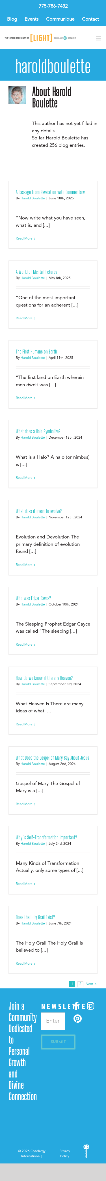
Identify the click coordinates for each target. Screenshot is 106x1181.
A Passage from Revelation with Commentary (50, 192)
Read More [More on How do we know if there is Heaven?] (24, 724)
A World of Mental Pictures (36, 272)
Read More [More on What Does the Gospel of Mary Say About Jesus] (24, 804)
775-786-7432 (53, 6)
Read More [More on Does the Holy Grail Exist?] (24, 964)
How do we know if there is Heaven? (44, 678)
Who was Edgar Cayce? (33, 598)
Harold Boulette (33, 198)
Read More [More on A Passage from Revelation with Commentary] (24, 238)
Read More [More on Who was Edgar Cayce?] (24, 644)
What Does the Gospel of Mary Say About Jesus (52, 758)
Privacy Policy (64, 1154)
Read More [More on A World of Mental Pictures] (24, 318)
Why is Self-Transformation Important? (46, 837)
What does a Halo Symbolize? (38, 431)
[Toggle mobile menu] (99, 38)
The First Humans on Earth (36, 351)
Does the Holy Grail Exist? (35, 917)
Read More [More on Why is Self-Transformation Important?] (24, 884)
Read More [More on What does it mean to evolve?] (24, 565)
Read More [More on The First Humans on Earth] (24, 398)
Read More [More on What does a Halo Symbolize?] (24, 478)
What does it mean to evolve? (39, 511)
